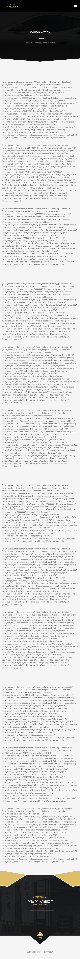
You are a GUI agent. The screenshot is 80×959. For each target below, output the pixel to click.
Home (27, 43)
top (40, 938)
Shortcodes (36, 43)
